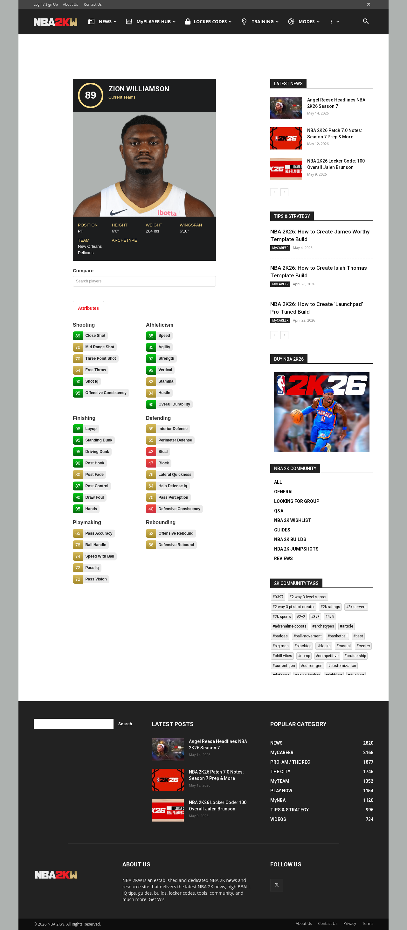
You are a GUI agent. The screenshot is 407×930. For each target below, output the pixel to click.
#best (358, 636)
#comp (304, 656)
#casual (343, 646)
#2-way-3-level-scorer (308, 597)
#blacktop (302, 646)
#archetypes (323, 626)
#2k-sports (281, 616)
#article (346, 626)
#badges (280, 636)
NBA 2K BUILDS (290, 539)
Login (38, 4)
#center (363, 646)
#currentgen (311, 665)
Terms (367, 923)
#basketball (338, 636)
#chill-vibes (282, 656)
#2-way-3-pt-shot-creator (293, 607)
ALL (278, 482)
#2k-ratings (330, 607)
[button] (365, 22)
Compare (83, 270)
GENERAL (284, 491)
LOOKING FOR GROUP (297, 501)
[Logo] (59, 21)
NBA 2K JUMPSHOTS (296, 549)
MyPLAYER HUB (151, 21)
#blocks (324, 646)
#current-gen (283, 665)
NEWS (102, 21)
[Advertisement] (203, 58)
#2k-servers (356, 607)
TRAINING (260, 21)
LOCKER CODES (208, 21)
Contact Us (93, 4)
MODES (304, 21)
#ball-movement (307, 636)
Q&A (278, 510)
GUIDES (282, 529)
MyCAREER (280, 248)
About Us (70, 4)
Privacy (349, 923)
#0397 (278, 597)
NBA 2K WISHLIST (292, 520)
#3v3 (315, 616)
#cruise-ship (355, 656)
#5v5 (329, 616)
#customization (342, 665)
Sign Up (51, 4)
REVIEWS (283, 558)
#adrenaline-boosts (289, 626)
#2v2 (301, 616)
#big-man (280, 646)
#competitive (327, 656)
